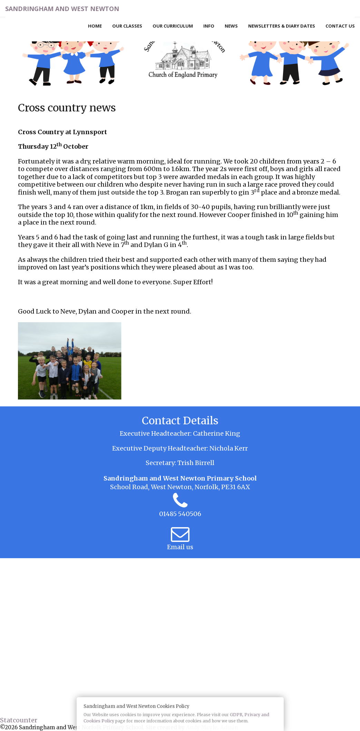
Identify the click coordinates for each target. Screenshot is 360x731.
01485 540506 (180, 514)
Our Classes (127, 26)
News (231, 26)
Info (208, 26)
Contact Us (340, 26)
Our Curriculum (173, 26)
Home (95, 26)
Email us (180, 547)
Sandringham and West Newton (62, 8)
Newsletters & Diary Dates (281, 26)
